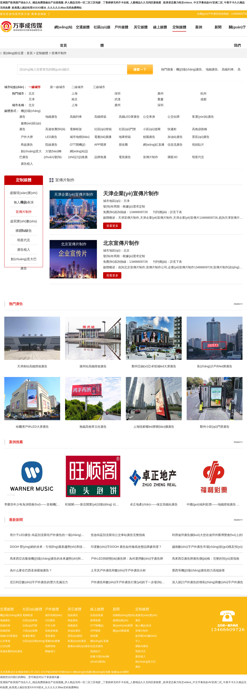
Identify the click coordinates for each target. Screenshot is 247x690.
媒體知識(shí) (120, 620)
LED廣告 (51, 137)
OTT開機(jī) (77, 144)
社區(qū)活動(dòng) (34, 641)
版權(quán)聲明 (120, 671)
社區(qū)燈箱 (103, 129)
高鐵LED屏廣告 (129, 116)
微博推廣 (95, 620)
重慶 (160, 99)
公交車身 (149, 116)
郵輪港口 (50, 651)
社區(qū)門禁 (127, 129)
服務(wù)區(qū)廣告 (30, 126)
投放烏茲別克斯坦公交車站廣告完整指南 (118, 535)
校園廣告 (149, 137)
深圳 (117, 93)
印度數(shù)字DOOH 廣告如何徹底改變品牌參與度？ (126, 546)
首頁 (30, 53)
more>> (238, 303)
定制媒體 (42, 53)
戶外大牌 (27, 137)
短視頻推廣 (96, 615)
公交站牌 (174, 116)
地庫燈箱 (125, 137)
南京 (75, 99)
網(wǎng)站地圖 (82, 671)
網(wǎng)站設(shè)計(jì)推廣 (78, 154)
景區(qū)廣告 (200, 137)
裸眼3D (172, 157)
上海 (75, 93)
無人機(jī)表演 (24, 202)
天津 (32, 99)
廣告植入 (27, 163)
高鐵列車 (228, 69)
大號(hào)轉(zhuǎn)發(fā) (53, 154)
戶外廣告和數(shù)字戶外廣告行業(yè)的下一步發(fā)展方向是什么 (135, 582)
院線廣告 (51, 144)
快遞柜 (172, 129)
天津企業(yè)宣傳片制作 (131, 193)
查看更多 (112, 225)
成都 (203, 99)
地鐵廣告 (212, 69)
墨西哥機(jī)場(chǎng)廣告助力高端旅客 (198, 570)
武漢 (117, 99)
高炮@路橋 (199, 129)
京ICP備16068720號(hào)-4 (56, 671)
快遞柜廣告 (29, 635)
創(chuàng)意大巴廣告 (30, 154)
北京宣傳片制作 (121, 243)
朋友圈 (123, 144)
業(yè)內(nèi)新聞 (123, 625)
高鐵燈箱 (100, 116)
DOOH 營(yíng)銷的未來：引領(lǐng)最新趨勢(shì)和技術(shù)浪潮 (54, 546)
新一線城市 (57, 87)
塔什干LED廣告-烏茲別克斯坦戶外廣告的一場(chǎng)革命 (48, 535)
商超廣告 (27, 144)
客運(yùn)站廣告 (203, 116)
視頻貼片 (198, 144)
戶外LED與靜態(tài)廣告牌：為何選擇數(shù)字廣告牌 (127, 558)
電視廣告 (125, 157)
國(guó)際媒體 (121, 630)
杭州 (203, 93)
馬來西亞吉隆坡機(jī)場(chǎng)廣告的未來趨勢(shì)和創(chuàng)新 (54, 558)
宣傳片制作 (59, 53)
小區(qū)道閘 (151, 129)
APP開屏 (100, 144)
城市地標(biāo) (80, 137)
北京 (32, 93)
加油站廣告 (175, 137)
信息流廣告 (175, 144)
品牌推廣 (100, 157)
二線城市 (78, 87)
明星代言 (198, 157)
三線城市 (99, 87)
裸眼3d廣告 (23, 230)
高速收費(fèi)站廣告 (11, 651)
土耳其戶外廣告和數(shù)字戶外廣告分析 (118, 570)
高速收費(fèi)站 (55, 129)
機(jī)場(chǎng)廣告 (189, 69)
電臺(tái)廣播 (102, 137)
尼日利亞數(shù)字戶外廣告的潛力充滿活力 (39, 582)
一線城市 (35, 87)
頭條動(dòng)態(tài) (124, 615)
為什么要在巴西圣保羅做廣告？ (31, 570)
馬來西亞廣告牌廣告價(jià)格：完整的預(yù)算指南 (205, 558)
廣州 (160, 93)
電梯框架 (76, 129)
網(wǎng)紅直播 (153, 144)
